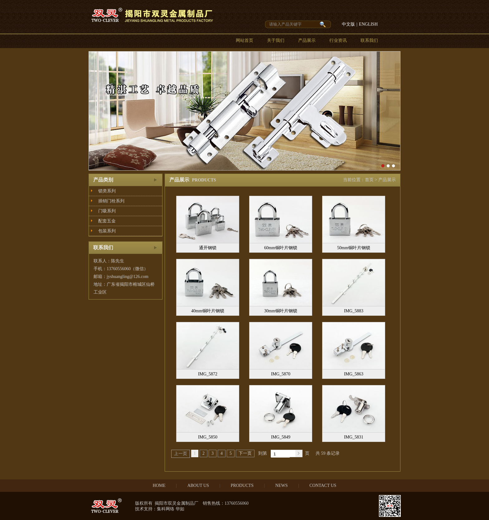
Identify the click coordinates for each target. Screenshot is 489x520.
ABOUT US (198, 485)
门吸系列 (107, 211)
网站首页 (244, 40)
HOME (159, 485)
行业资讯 (338, 40)
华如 (180, 509)
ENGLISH (368, 24)
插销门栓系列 (111, 201)
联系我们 (369, 40)
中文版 (348, 24)
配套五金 (107, 221)
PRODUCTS (242, 485)
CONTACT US (322, 485)
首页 (369, 179)
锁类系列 (107, 191)
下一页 (245, 453)
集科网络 (165, 509)
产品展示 (307, 40)
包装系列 (107, 231)
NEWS (281, 485)
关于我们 (275, 40)
